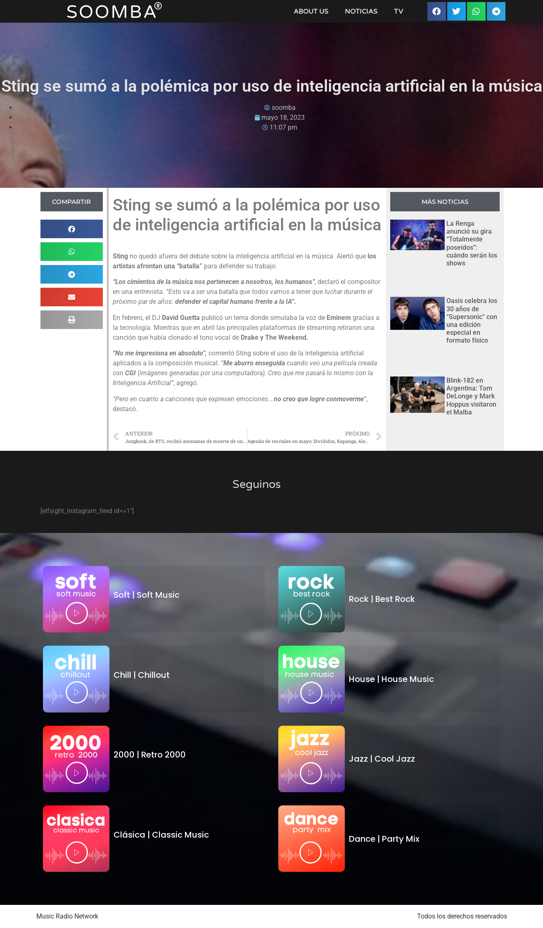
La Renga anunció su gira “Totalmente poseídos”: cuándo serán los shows (471, 243)
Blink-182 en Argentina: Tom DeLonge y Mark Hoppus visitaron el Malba (471, 396)
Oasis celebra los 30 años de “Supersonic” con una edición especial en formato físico (471, 320)
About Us (311, 11)
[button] (436, 11)
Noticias (361, 11)
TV (398, 11)
